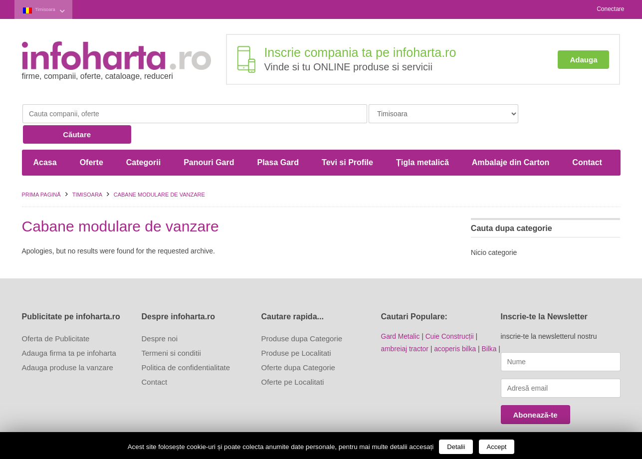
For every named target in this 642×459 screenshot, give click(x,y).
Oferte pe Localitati (292, 360)
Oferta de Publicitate (56, 316)
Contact (587, 140)
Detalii (456, 447)
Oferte (91, 140)
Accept (497, 447)
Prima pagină (41, 173)
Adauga (583, 58)
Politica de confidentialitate (186, 345)
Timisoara (50, 9)
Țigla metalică (422, 140)
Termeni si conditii (171, 331)
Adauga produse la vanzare (67, 345)
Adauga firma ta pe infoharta (69, 331)
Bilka (490, 326)
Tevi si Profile (347, 140)
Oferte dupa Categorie (298, 345)
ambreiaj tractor (405, 326)
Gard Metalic (401, 314)
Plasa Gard (278, 140)
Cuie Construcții (450, 314)
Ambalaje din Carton (511, 140)
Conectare (610, 8)
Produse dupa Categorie (302, 316)
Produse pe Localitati (296, 331)
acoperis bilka (456, 326)
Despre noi (160, 316)
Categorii (143, 140)
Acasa (45, 140)
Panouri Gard (209, 140)
